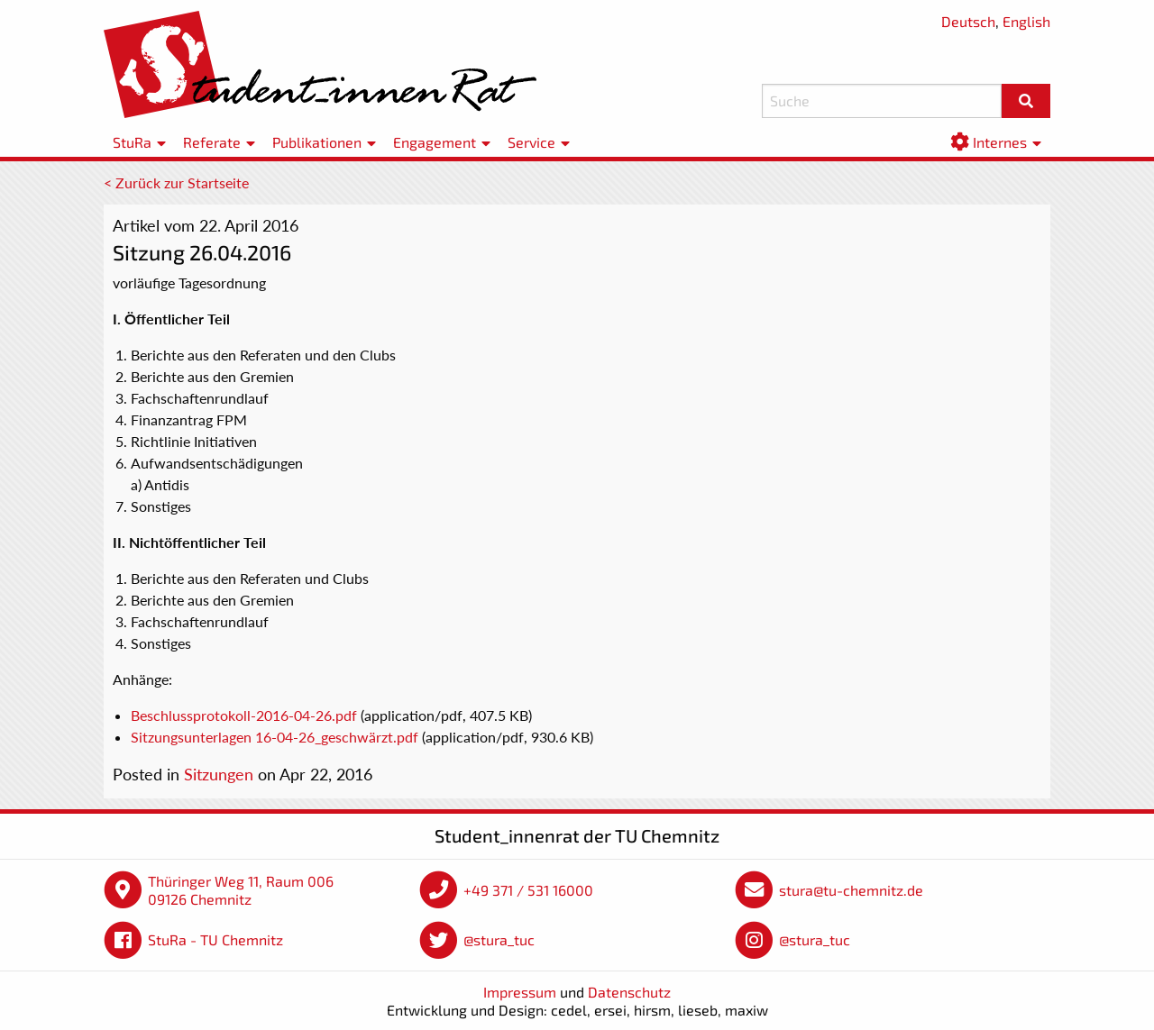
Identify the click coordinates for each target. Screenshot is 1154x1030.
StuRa (132, 141)
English (1026, 21)
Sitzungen (218, 774)
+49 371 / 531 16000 (528, 889)
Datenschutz (629, 991)
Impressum (519, 991)
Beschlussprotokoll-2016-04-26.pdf (244, 715)
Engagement (434, 141)
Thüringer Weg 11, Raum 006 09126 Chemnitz (241, 889)
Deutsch (968, 21)
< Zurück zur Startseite (176, 182)
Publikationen (317, 141)
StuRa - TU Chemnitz (215, 939)
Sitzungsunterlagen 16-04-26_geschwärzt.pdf (274, 736)
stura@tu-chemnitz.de (851, 889)
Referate (212, 141)
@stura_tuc (499, 939)
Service (531, 141)
